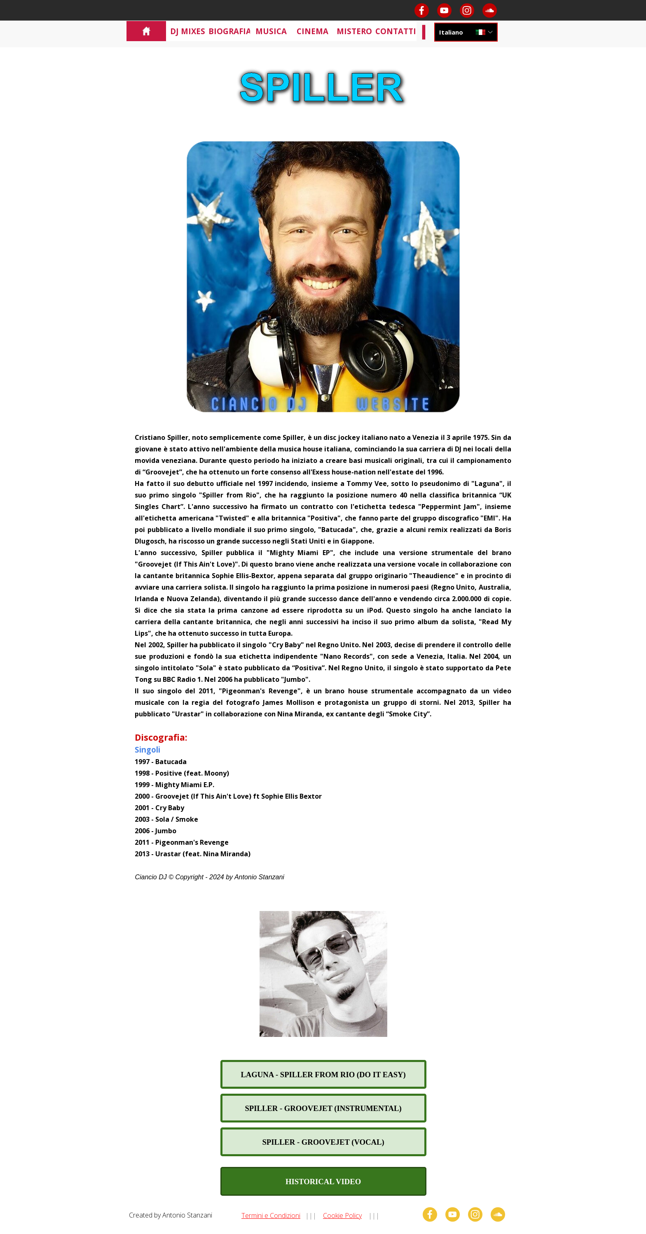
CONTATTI (395, 31)
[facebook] (421, 10)
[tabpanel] (323, 656)
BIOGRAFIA (229, 31)
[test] (323, 1074)
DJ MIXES (187, 31)
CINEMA (312, 31)
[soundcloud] (489, 10)
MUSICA (271, 31)
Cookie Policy (342, 1215)
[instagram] (467, 10)
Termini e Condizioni (270, 1215)
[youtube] (444, 10)
